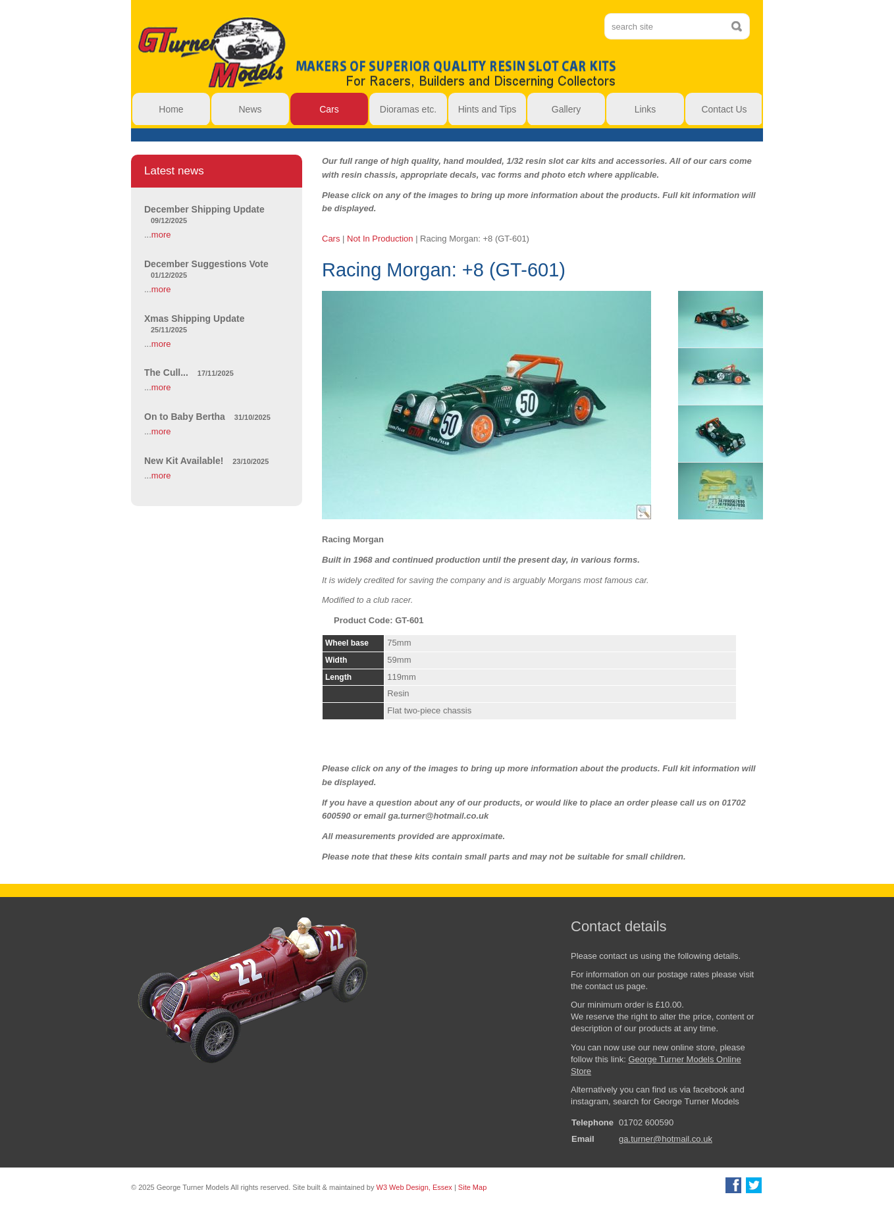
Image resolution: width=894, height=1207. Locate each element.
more (161, 235)
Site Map (472, 1187)
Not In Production (380, 239)
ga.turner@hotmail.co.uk (665, 1139)
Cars (331, 239)
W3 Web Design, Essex (414, 1187)
